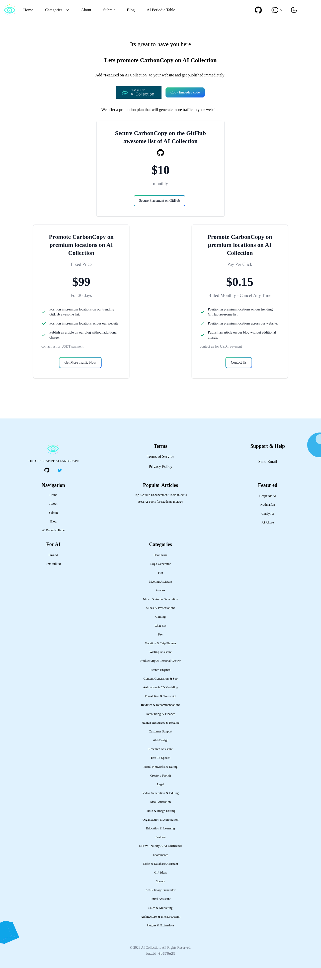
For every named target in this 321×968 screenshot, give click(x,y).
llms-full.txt (53, 564)
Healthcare (160, 555)
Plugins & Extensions (161, 925)
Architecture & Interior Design (160, 916)
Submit (109, 10)
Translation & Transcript (160, 696)
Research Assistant (160, 749)
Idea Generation (160, 802)
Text (161, 634)
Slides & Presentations (160, 608)
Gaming (160, 616)
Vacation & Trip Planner (160, 643)
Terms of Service (160, 456)
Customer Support (160, 731)
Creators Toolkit (160, 775)
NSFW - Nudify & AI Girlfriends (160, 846)
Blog (131, 10)
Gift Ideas (160, 872)
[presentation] (294, 10)
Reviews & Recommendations (160, 705)
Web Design (161, 740)
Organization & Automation (160, 819)
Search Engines (160, 670)
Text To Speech (160, 758)
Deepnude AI (267, 496)
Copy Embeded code (185, 92)
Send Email (267, 461)
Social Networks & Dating (160, 767)
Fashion (160, 837)
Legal (160, 784)
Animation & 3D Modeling (160, 687)
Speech (160, 881)
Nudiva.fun (267, 504)
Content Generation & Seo (160, 678)
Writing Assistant (160, 652)
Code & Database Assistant (160, 864)
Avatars (161, 590)
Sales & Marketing (160, 908)
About (86, 10)
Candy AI (268, 513)
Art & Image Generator (160, 890)
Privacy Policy (160, 466)
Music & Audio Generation (160, 599)
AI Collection (150, 947)
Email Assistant (160, 899)
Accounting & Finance (160, 714)
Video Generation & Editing (160, 793)
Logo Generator (160, 564)
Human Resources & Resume (160, 722)
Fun (160, 573)
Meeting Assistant (160, 581)
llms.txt (53, 555)
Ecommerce (160, 855)
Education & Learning (160, 828)
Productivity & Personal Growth (160, 661)
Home (28, 10)
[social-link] (258, 10)
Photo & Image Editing (160, 811)
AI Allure (268, 522)
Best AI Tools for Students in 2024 (160, 501)
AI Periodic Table (161, 10)
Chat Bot (160, 625)
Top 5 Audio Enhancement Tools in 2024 (160, 495)
